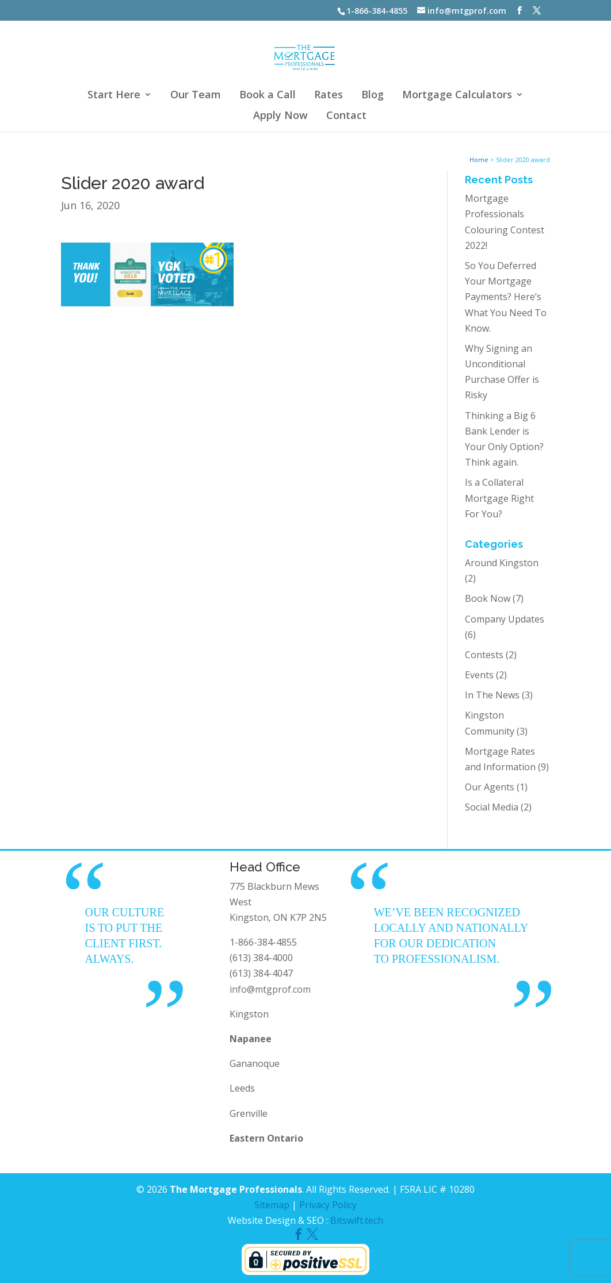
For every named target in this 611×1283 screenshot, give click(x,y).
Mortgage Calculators (457, 95)
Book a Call (267, 95)
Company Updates (504, 619)
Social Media (491, 807)
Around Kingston (502, 562)
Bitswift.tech (356, 1220)
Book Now (487, 598)
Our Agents (489, 787)
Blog (372, 95)
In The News (492, 695)
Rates (328, 95)
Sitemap (271, 1205)
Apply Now (280, 116)
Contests (484, 654)
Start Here (113, 95)
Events (479, 675)
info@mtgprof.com (270, 989)
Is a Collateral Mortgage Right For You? (499, 498)
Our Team (195, 95)
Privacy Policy (328, 1205)
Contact (346, 116)
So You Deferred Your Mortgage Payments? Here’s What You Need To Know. (506, 297)
